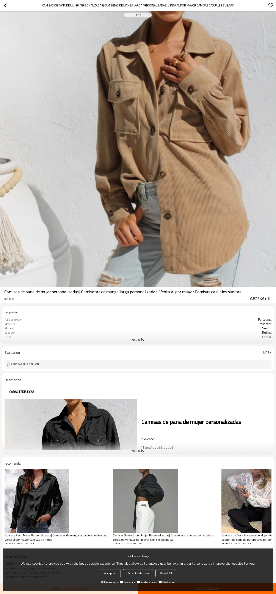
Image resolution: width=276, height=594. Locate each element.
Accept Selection (138, 573)
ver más (138, 340)
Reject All (166, 573)
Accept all (110, 573)
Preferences (147, 582)
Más (266, 352)
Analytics (127, 582)
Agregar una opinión (25, 364)
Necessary (109, 582)
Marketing (167, 582)
